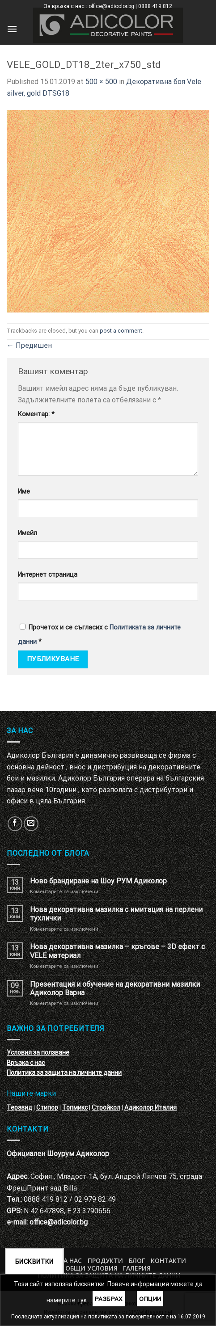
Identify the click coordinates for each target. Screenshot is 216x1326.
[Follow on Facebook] (15, 823)
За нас (71, 1260)
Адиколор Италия (150, 1107)
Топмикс (75, 1107)
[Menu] (12, 29)
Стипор (47, 1107)
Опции (150, 1298)
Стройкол (106, 1107)
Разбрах (109, 1298)
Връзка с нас (26, 1062)
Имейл (27, 533)
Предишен (29, 345)
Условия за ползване (38, 1052)
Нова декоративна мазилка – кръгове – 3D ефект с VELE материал (117, 950)
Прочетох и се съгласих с (99, 635)
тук (82, 1300)
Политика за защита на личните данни (64, 1072)
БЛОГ (137, 1260)
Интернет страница (47, 575)
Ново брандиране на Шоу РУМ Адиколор (98, 881)
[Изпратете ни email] (31, 823)
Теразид (19, 1107)
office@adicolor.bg (59, 1222)
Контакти (168, 1260)
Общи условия (91, 1268)
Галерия (137, 1268)
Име (24, 491)
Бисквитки (34, 1261)
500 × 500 (101, 81)
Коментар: (36, 414)
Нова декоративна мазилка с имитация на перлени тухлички (116, 913)
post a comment (121, 330)
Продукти (105, 1260)
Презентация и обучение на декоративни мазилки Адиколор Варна (115, 988)
